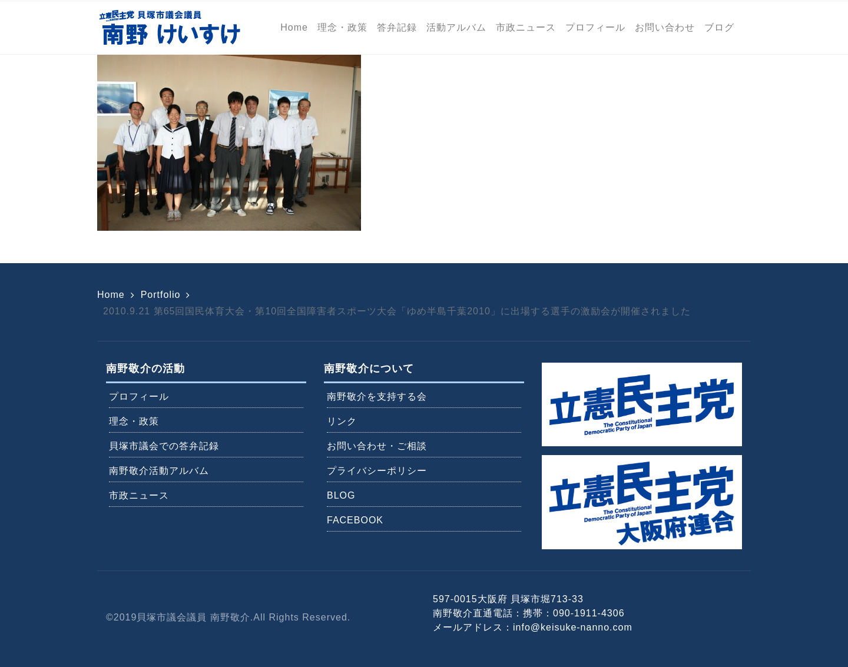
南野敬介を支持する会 (377, 396)
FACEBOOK (355, 520)
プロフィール (139, 396)
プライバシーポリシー (377, 471)
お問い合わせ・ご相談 (377, 446)
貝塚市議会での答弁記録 (164, 446)
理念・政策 (134, 421)
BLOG (341, 495)
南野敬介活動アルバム (159, 471)
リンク (342, 421)
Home (111, 295)
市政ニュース (139, 495)
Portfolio (161, 295)
